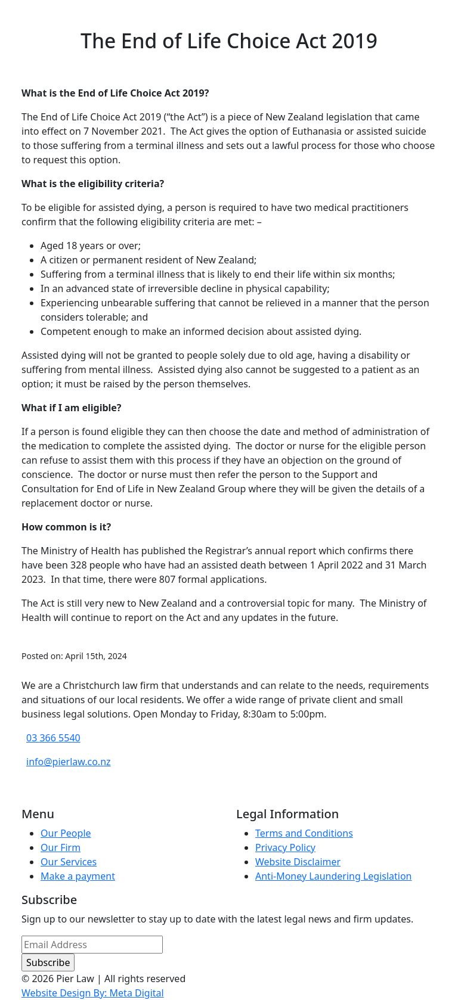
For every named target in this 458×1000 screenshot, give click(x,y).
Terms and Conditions (304, 833)
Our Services (69, 861)
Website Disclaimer (298, 861)
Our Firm (61, 847)
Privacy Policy (285, 847)
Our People (66, 833)
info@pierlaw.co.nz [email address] (68, 761)
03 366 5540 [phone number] (53, 737)
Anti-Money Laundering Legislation (333, 876)
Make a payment (78, 876)
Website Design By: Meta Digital (92, 992)
